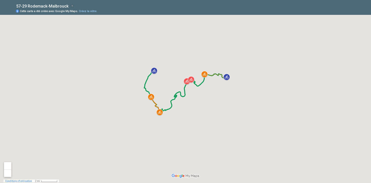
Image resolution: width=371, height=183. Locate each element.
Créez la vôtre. (88, 11)
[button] (154, 70)
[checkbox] (72, 6)
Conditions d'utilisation (18, 181)
